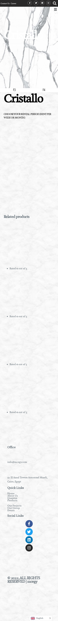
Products (12, 500)
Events (11, 510)
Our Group (13, 508)
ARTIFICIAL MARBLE (24, 45)
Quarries (12, 498)
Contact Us (5, 3)
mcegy (32, 581)
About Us (12, 496)
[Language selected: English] (40, 618)
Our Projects (14, 505)
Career (13, 3)
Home (7, 45)
